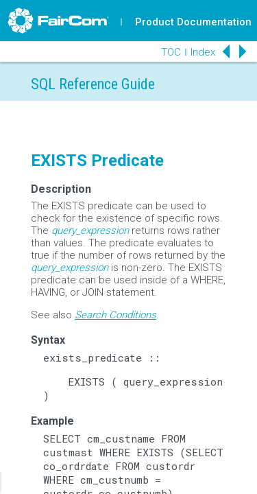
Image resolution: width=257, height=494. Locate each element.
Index (203, 52)
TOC (171, 52)
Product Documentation (193, 22)
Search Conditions (115, 315)
